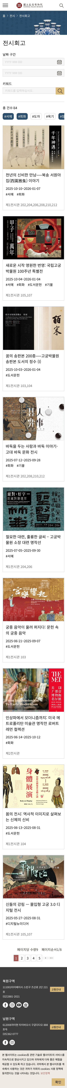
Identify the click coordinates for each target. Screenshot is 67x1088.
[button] (52, 5)
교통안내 (56, 989)
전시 (12, 16)
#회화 (22, 116)
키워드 (7, 83)
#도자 (36, 116)
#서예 (8, 116)
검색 (60, 90)
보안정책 (45, 1073)
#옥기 (50, 116)
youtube (19, 1005)
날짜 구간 (9, 54)
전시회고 (24, 16)
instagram (12, 1005)
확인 (58, 1082)
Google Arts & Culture (25, 1005)
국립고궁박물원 (29, 5)
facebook (5, 1005)
